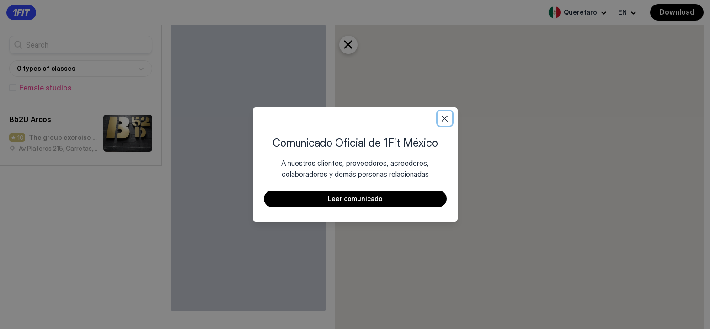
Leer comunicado (355, 198)
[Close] (445, 118)
